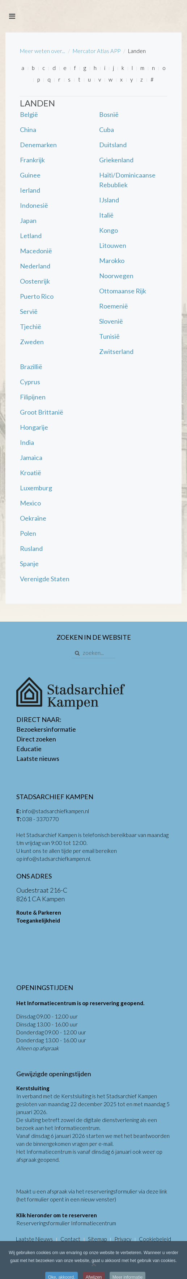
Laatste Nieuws (34, 1239)
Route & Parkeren (38, 912)
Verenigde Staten (44, 579)
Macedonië (36, 251)
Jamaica (31, 457)
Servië (29, 311)
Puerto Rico (37, 296)
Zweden (32, 342)
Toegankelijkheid (38, 920)
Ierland (30, 190)
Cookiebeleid (155, 1239)
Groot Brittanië (41, 412)
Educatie (29, 749)
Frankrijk (32, 160)
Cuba (106, 129)
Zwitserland (116, 351)
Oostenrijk (35, 281)
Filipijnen (33, 397)
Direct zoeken (36, 739)
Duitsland (113, 145)
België (29, 114)
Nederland (35, 266)
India (27, 442)
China (28, 129)
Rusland (31, 548)
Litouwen (112, 245)
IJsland (109, 200)
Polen (28, 533)
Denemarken (38, 145)
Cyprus (30, 382)
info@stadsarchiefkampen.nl (55, 811)
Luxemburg (36, 488)
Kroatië (30, 473)
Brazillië (31, 367)
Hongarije (34, 427)
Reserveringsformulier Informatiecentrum (66, 1223)
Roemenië (113, 306)
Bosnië (109, 114)
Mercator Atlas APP (96, 51)
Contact (70, 1239)
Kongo (108, 230)
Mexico (30, 503)
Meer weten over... (42, 51)
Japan (28, 220)
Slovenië (111, 321)
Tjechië (30, 326)
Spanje (29, 564)
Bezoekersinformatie (46, 729)
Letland (31, 236)
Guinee (30, 175)
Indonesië (34, 205)
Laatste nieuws (37, 758)
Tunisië (109, 336)
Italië (106, 215)
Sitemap (97, 1239)
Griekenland (116, 160)
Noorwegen (116, 276)
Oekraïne (33, 518)
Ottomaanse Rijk (122, 291)
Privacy (122, 1239)
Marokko (111, 260)
